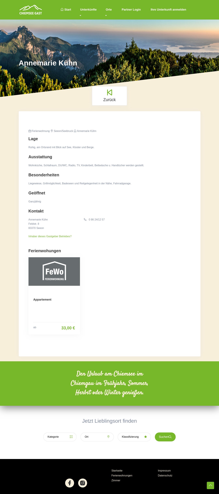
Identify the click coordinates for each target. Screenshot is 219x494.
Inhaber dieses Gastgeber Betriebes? (50, 236)
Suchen (165, 436)
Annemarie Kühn (85, 131)
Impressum (164, 470)
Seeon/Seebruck (61, 131)
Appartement (42, 299)
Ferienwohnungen (122, 475)
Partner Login (131, 9)
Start (66, 9)
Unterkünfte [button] (88, 9)
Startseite (117, 470)
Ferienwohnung (39, 131)
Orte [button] (109, 9)
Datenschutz (165, 475)
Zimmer (116, 480)
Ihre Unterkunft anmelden (168, 9)
